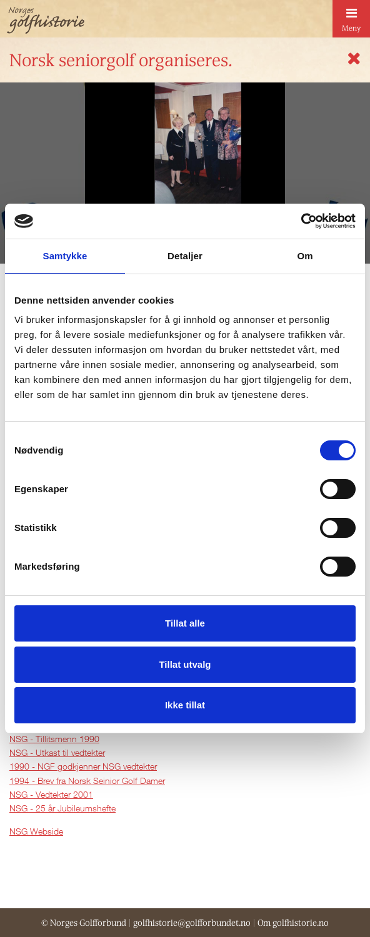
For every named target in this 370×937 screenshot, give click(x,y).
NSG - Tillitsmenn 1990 (54, 738)
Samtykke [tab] (65, 255)
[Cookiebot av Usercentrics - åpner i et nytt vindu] (301, 221)
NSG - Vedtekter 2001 (51, 794)
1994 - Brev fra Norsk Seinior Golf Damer (87, 780)
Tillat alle (185, 623)
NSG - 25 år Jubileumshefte (62, 808)
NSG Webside (36, 831)
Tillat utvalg (185, 664)
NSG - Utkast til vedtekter (57, 752)
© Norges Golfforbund (83, 923)
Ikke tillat (185, 705)
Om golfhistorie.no (293, 923)
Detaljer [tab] (185, 255)
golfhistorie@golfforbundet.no (192, 923)
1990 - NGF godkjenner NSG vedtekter (83, 766)
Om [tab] (304, 255)
